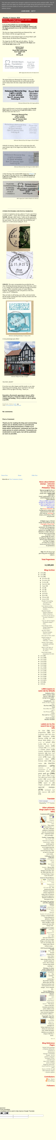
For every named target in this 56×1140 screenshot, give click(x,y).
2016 (41, 669)
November (45, 580)
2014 (41, 672)
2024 (41, 576)
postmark (49, 779)
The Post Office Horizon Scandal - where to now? (47, 632)
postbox (40, 779)
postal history (48, 777)
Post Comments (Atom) (15, 479)
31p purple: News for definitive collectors (48, 1016)
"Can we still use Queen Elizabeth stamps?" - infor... (48, 622)
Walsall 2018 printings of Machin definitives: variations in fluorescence (48, 1050)
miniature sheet (43, 771)
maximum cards (43, 767)
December (45, 578)
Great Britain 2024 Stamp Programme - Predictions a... (48, 627)
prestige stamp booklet (46, 781)
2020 (41, 661)
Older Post (34, 475)
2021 (41, 659)
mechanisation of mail (44, 769)
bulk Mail (49, 744)
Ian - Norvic (51, 1079)
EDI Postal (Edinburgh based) (47, 948)
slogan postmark (17, 405)
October (44, 582)
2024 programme (9, 405)
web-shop (50, 513)
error (42, 755)
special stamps (46, 787)
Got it (33, 11)
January (44, 599)
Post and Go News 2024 (48, 635)
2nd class (51, 734)
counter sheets (45, 749)
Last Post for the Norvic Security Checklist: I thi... (48, 617)
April (43, 593)
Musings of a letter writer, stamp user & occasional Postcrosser (47, 969)
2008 (41, 684)
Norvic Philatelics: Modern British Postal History (47, 992)
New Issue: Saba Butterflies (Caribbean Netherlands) (48, 840)
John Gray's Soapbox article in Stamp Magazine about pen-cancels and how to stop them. (48, 1064)
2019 (41, 663)
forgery (49, 757)
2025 (41, 574)
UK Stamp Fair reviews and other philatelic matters (47, 903)
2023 (41, 656)
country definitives (44, 751)
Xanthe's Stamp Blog (48, 837)
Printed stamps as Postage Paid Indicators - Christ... (48, 639)
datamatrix (41, 753)
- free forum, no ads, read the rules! (48, 702)
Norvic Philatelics (48, 508)
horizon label (42, 761)
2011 (41, 678)
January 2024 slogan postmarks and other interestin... (48, 644)
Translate (50, 803)
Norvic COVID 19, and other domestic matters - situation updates (48, 1070)
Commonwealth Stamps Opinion (47, 814)
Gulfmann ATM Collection (49, 856)
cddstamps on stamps (48, 928)
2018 (41, 665)
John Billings (51, 1081)
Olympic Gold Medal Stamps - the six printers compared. (49, 1055)
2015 (41, 670)
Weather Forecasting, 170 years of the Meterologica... (47, 602)
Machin (40, 738)
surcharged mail (50, 790)
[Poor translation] (6, 1113)
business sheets (43, 746)
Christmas (46, 736)
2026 (41, 573)
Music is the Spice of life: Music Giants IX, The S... (47, 649)
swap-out (44, 792)
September (45, 584)
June (43, 589)
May (43, 591)
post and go (43, 773)
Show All (53, 1038)
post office (42, 776)
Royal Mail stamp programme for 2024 (48, 653)
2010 (41, 680)
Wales (50, 951)
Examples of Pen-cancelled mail (50, 1059)
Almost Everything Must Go (51, 1020)
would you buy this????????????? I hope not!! (50, 933)
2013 (41, 674)
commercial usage (51, 747)
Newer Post (4, 475)
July (43, 588)
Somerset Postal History (47, 878)
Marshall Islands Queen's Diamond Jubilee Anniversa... (48, 612)
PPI (50, 738)
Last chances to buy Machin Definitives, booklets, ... (48, 607)
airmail (48, 742)
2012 (41, 676)
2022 (41, 657)
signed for (47, 783)
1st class (41, 730)
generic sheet (43, 759)
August (44, 586)
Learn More (25, 11)
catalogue (40, 747)
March (44, 595)
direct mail (51, 753)
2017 (41, 667)
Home (19, 475)
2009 (41, 682)
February (31, 174)
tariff (53, 792)
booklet (40, 744)
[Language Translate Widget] (46, 801)
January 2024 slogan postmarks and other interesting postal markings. (16, 20)
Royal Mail (42, 740)
